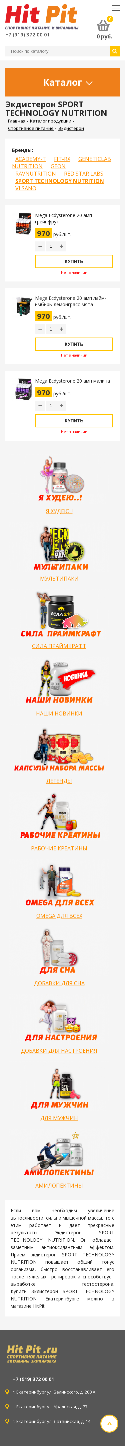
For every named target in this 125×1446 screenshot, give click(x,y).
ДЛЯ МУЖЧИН (59, 1118)
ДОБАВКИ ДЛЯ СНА (59, 983)
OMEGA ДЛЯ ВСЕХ (59, 915)
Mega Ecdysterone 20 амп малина (72, 381)
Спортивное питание (31, 128)
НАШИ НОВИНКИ (59, 713)
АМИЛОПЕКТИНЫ (59, 1185)
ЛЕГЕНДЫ (59, 781)
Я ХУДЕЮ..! (59, 511)
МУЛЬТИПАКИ (59, 578)
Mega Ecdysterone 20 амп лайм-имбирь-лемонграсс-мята (70, 301)
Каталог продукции (50, 121)
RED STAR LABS (83, 173)
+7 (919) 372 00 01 (27, 34)
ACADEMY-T (30, 159)
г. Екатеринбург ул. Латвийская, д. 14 (52, 1421)
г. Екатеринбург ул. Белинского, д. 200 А (54, 1392)
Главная (16, 121)
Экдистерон (71, 128)
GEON (58, 166)
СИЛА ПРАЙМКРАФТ (59, 646)
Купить (74, 261)
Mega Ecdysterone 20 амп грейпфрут (63, 218)
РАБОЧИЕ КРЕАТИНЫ (59, 848)
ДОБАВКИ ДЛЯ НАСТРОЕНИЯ (59, 1050)
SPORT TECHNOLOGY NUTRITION (59, 181)
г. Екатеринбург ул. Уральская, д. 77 (52, 1407)
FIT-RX (62, 159)
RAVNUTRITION (35, 173)
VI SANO (25, 188)
